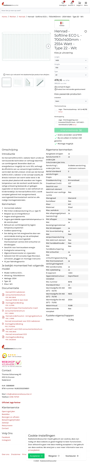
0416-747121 (14, 397)
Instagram (6, 440)
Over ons (5, 454)
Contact (5, 428)
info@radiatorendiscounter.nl (19, 394)
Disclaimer (15, 454)
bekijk (60, 112)
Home (4, 16)
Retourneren (7, 425)
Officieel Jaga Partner (11, 402)
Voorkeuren (72, 456)
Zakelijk (5, 423)
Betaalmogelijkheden (11, 420)
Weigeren (54, 456)
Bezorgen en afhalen (10, 417)
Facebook (6, 437)
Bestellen (6, 414)
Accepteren (36, 456)
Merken (13, 16)
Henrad (22, 16)
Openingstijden (8, 411)
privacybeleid (33, 450)
